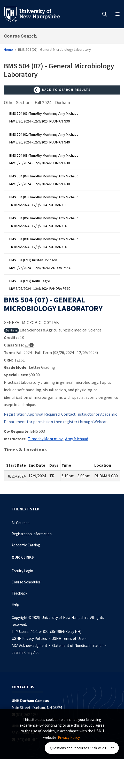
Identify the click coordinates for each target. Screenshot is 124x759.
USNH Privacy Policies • (31, 638)
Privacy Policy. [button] (69, 737)
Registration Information (32, 533)
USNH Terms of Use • (69, 638)
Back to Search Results (62, 90)
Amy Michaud (76, 438)
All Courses (20, 522)
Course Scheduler (26, 582)
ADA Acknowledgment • (31, 645)
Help (15, 604)
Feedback (19, 593)
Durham (11, 330)
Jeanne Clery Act (25, 652)
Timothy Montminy (45, 438)
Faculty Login (22, 570)
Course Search (20, 36)
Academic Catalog (26, 545)
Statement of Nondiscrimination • (79, 645)
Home (8, 49)
